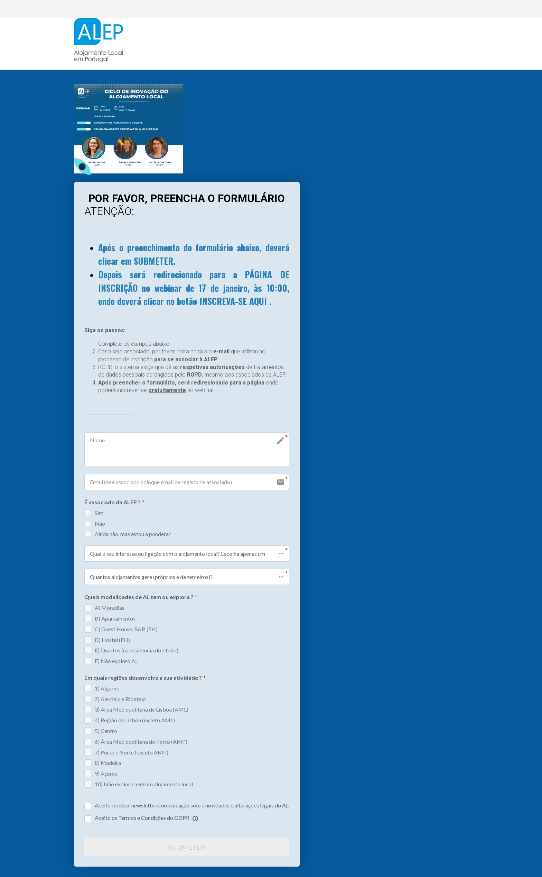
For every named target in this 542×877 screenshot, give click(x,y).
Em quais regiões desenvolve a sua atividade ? (145, 678)
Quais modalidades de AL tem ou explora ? (141, 598)
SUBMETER (186, 847)
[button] (186, 553)
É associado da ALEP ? (114, 503)
